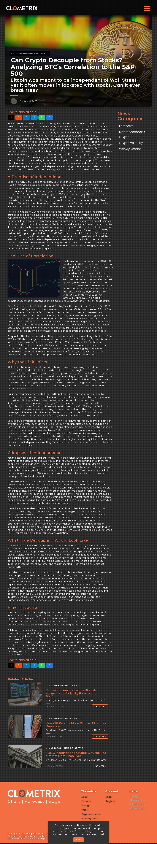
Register (110, 802)
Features (86, 802)
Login (109, 797)
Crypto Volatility (132, 142)
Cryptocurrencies (91, 814)
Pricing (85, 806)
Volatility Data (89, 819)
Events (85, 810)
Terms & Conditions (136, 799)
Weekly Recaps (131, 148)
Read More (99, 707)
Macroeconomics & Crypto (133, 134)
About (84, 797)
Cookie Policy (137, 809)
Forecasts (127, 125)
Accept (78, 839)
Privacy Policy (137, 805)
